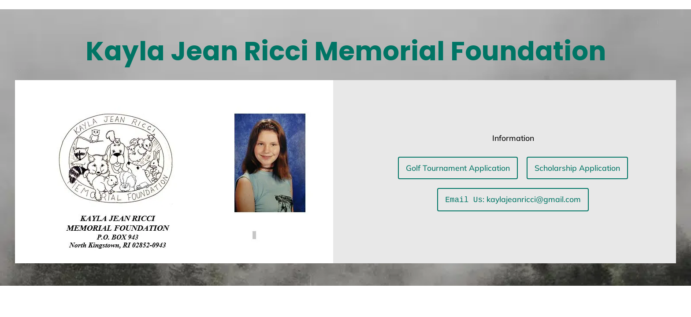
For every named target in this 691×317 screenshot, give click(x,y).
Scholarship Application (577, 168)
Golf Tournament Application (458, 168)
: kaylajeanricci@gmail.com (513, 199)
